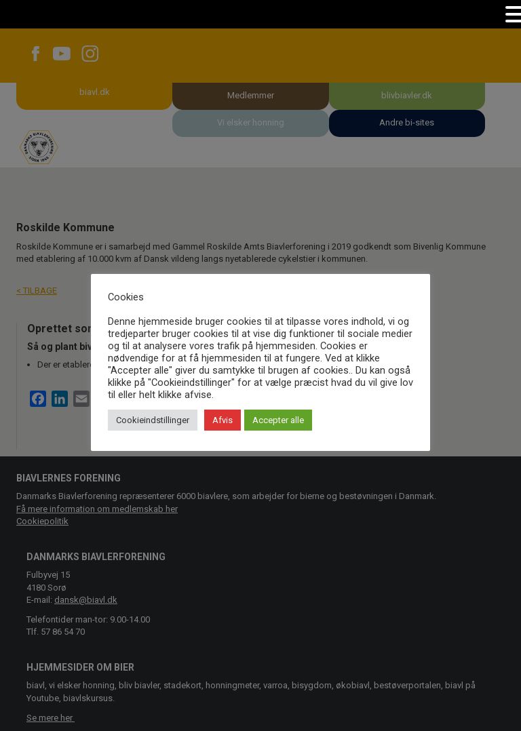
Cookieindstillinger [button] (152, 420)
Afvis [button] (222, 420)
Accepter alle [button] (278, 420)
